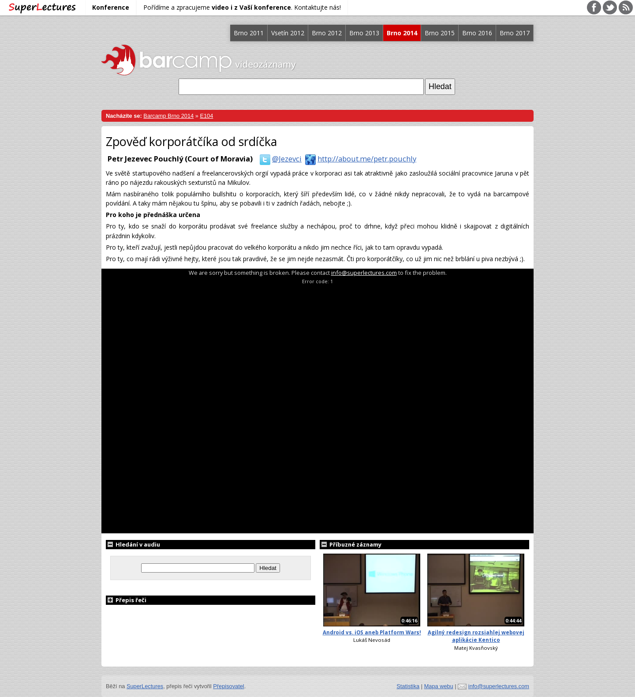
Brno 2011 (249, 33)
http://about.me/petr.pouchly (359, 159)
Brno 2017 (515, 33)
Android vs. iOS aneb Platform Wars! (372, 632)
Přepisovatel (228, 686)
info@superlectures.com (364, 273)
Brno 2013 (364, 33)
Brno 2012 (327, 33)
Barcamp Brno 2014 (168, 115)
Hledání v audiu (133, 544)
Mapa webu (438, 686)
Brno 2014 (402, 33)
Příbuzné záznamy (350, 544)
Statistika (407, 686)
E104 (206, 115)
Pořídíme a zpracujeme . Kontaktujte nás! (242, 7)
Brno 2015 (440, 33)
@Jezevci (279, 159)
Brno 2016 (477, 33)
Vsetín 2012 (287, 33)
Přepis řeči (126, 600)
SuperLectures (145, 686)
